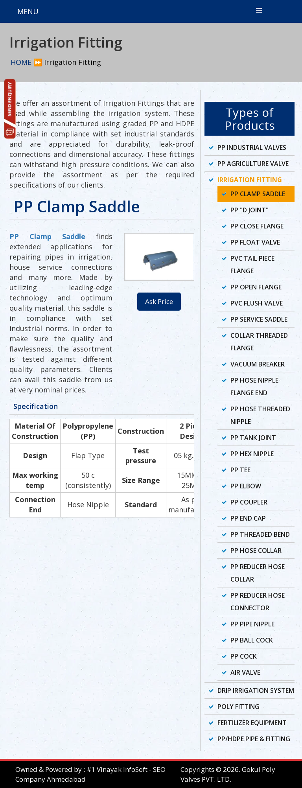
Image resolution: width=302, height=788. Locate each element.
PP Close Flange (257, 226)
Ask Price (159, 301)
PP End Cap (248, 518)
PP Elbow (245, 486)
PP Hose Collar (256, 550)
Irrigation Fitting (249, 179)
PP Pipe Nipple (252, 624)
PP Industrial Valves (251, 147)
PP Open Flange (256, 287)
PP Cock (243, 656)
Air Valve (245, 672)
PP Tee (240, 470)
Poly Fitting (238, 706)
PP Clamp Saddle (47, 236)
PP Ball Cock (251, 640)
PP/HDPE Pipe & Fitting (253, 739)
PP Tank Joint (253, 437)
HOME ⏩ (26, 62)
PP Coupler (248, 502)
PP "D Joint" (249, 210)
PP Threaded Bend (260, 534)
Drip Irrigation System (255, 690)
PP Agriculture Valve (253, 163)
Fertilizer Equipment (252, 722)
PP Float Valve (255, 242)
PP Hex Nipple (252, 453)
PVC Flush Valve (256, 303)
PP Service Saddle (258, 319)
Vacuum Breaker (257, 364)
